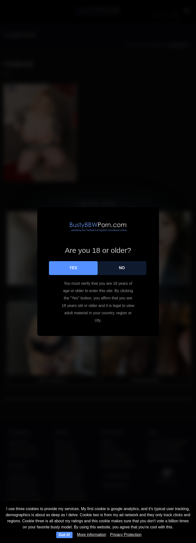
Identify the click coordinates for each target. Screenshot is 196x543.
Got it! (64, 535)
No (122, 268)
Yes (73, 268)
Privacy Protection (125, 535)
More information (91, 535)
